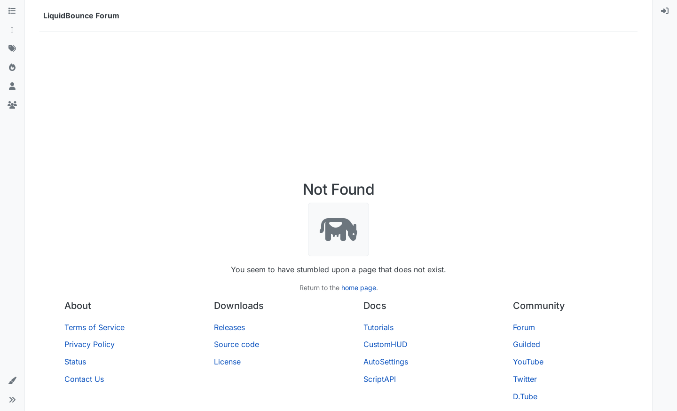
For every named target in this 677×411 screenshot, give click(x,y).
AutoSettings (385, 361)
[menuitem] (664, 11)
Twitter (525, 379)
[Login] (664, 11)
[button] (12, 380)
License (227, 361)
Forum (524, 327)
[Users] (12, 86)
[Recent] (12, 30)
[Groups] (12, 105)
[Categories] (12, 11)
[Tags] (12, 48)
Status (75, 361)
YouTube (528, 361)
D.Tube (525, 396)
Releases (229, 327)
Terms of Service (94, 327)
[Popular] (12, 67)
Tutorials (378, 327)
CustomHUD (385, 344)
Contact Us (84, 379)
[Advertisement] (338, 110)
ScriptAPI (379, 379)
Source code (236, 344)
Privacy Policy (89, 344)
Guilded (526, 344)
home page (358, 288)
